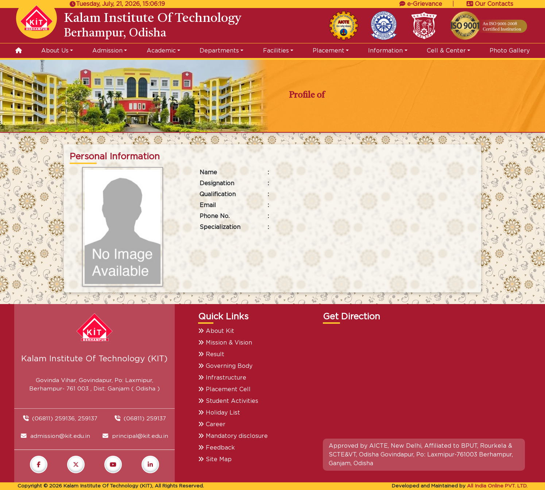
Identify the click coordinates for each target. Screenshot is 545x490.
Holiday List (219, 413)
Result (211, 354)
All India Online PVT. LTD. (497, 486)
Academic (161, 51)
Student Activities (228, 401)
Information (385, 51)
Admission (107, 51)
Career (211, 424)
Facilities (276, 51)
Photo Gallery (510, 51)
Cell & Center (446, 51)
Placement (328, 51)
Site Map (215, 459)
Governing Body (225, 366)
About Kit (216, 331)
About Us (55, 51)
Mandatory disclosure (233, 436)
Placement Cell (224, 389)
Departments (219, 51)
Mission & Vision (225, 343)
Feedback (216, 448)
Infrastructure (222, 378)
